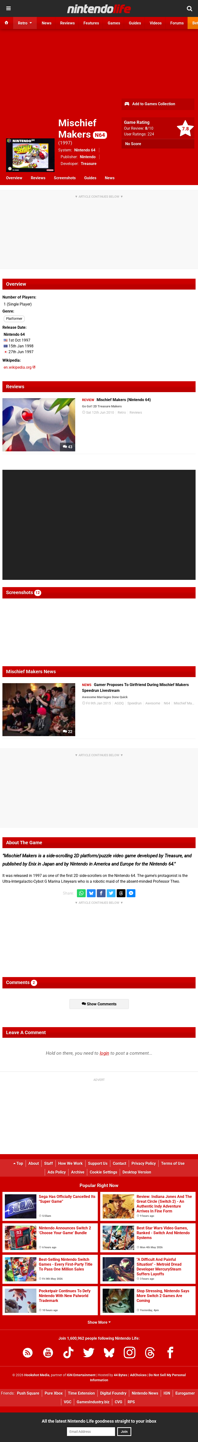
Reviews (38, 178)
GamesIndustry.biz (93, 1402)
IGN (167, 1393)
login (104, 1053)
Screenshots (65, 178)
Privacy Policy (144, 1163)
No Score (133, 144)
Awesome (152, 703)
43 (67, 447)
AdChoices (138, 1375)
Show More (99, 1322)
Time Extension (81, 1393)
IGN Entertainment (81, 1375)
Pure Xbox (54, 1393)
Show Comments (99, 1004)
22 (67, 731)
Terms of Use (173, 1163)
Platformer (14, 319)
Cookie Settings (103, 1172)
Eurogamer (185, 1393)
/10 (149, 128)
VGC (67, 1402)
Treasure (89, 163)
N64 (167, 703)
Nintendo (88, 157)
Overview (14, 178)
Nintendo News (145, 1393)
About (33, 1163)
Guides (90, 178)
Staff (48, 1163)
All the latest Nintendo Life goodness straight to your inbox (99, 1421)
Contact (119, 1163)
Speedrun (134, 703)
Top (18, 1163)
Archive (77, 1172)
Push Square (28, 1393)
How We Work (70, 1163)
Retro (122, 413)
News (110, 178)
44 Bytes (120, 1375)
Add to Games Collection (149, 104)
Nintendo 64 (84, 150)
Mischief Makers (82, 128)
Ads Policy (57, 1172)
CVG (118, 1402)
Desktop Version (137, 1172)
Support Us (97, 1163)
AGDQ (119, 703)
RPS (131, 1402)
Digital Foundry (113, 1393)
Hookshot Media (37, 1375)
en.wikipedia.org (19, 367)
